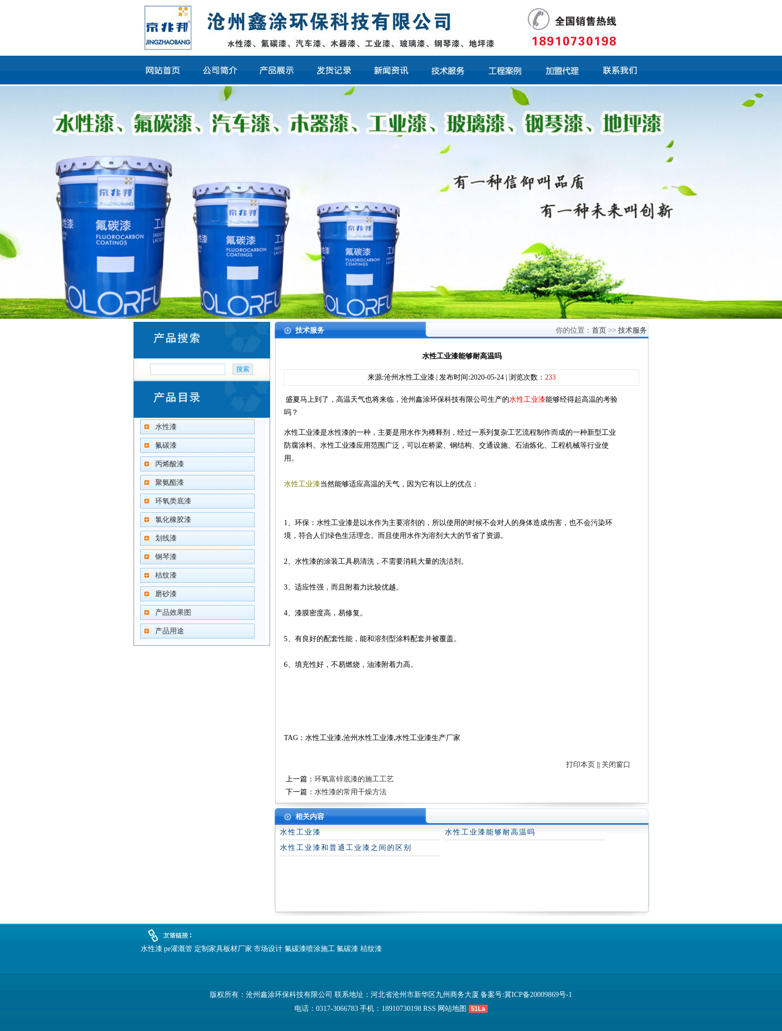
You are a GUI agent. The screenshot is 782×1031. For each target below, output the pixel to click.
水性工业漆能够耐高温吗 (490, 832)
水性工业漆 (300, 832)
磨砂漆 (166, 594)
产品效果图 (173, 612)
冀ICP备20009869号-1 (538, 995)
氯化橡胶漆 (173, 519)
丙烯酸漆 (169, 464)
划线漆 (166, 538)
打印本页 (580, 764)
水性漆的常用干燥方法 (350, 792)
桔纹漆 (166, 575)
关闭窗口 (616, 764)
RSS (429, 1008)
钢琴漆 (166, 557)
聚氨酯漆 (169, 482)
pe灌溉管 (178, 949)
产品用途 (169, 631)
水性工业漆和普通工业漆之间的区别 (346, 848)
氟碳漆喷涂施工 (310, 949)
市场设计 (268, 949)
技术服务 (632, 330)
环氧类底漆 (173, 501)
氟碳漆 (166, 445)
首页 (599, 330)
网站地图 (452, 1008)
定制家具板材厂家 (223, 949)
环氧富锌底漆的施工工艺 (354, 779)
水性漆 (166, 427)
